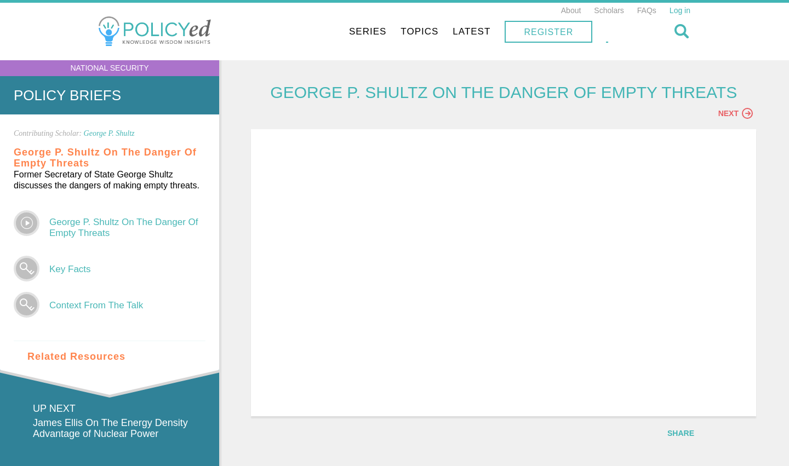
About (571, 10)
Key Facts (70, 269)
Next (735, 113)
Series (436, 31)
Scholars (609, 10)
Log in (680, 10)
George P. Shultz (109, 133)
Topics (488, 31)
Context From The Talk (96, 305)
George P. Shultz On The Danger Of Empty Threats (123, 227)
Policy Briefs (67, 95)
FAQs (646, 10)
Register (617, 32)
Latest (540, 31)
